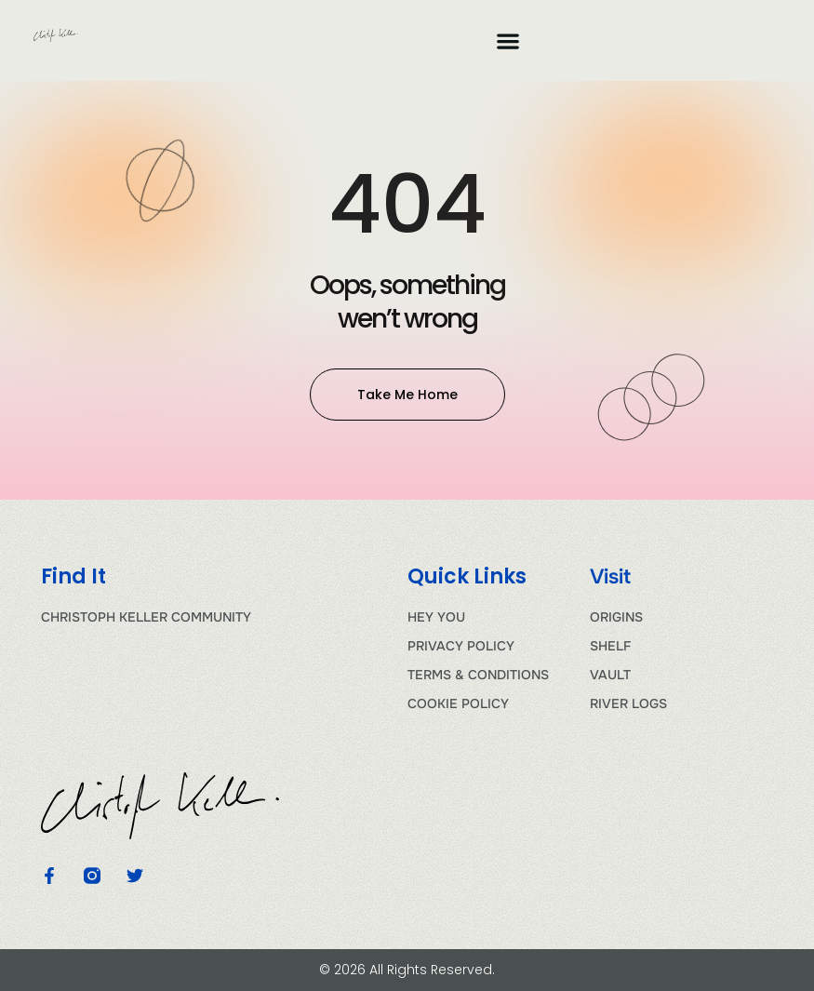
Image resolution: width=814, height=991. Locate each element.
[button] (507, 40)
